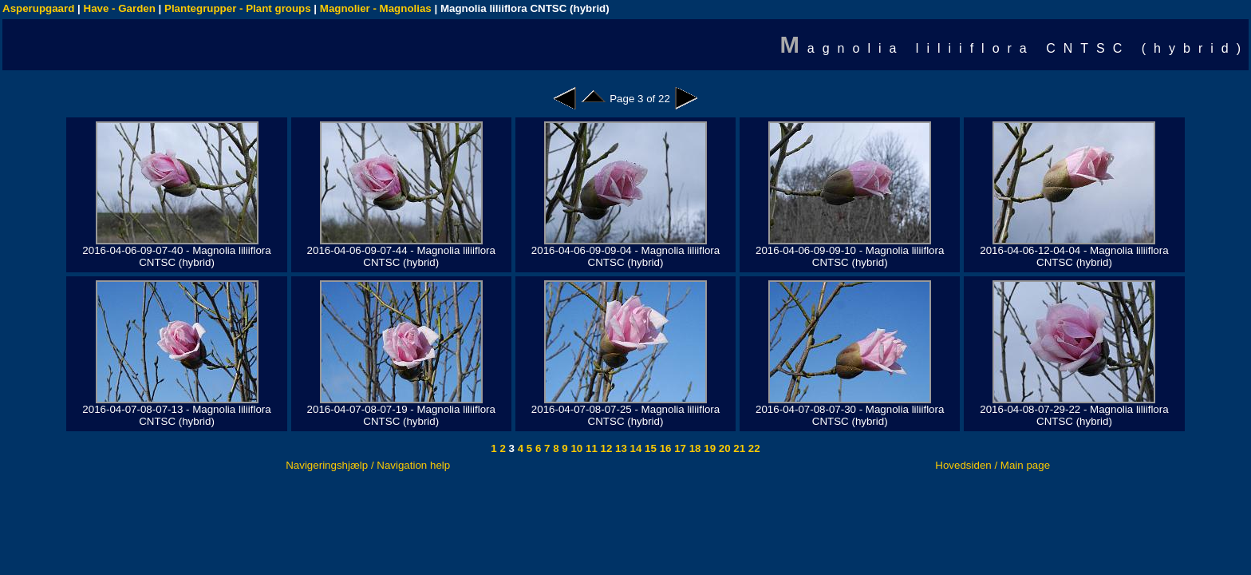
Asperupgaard (38, 8)
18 (693, 448)
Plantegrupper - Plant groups (237, 8)
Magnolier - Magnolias (376, 8)
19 (708, 448)
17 (678, 448)
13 (619, 448)
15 (649, 448)
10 (575, 448)
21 (738, 448)
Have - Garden (120, 8)
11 (590, 448)
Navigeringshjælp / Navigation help (368, 465)
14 (634, 448)
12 (605, 448)
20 (723, 448)
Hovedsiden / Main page (992, 465)
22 (752, 448)
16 (664, 448)
